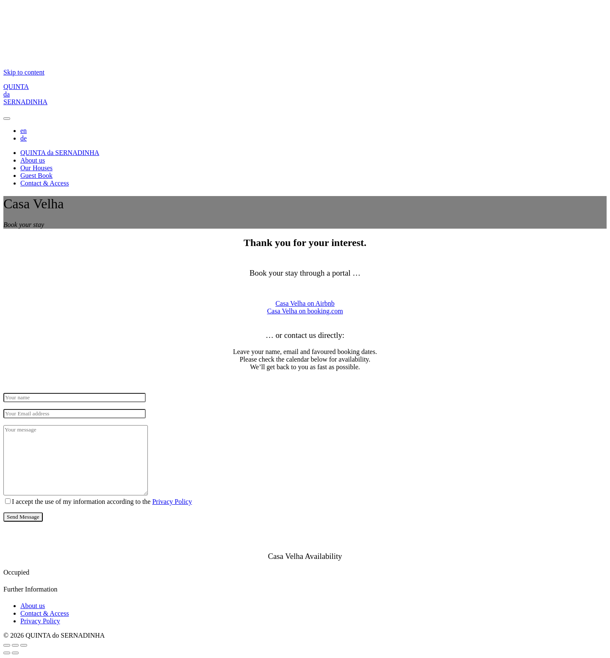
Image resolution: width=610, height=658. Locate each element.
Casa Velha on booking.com (305, 311)
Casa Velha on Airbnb (305, 303)
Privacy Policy (172, 501)
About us (32, 160)
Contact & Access (44, 183)
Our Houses (36, 167)
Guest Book (36, 175)
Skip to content (23, 72)
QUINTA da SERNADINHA (59, 152)
